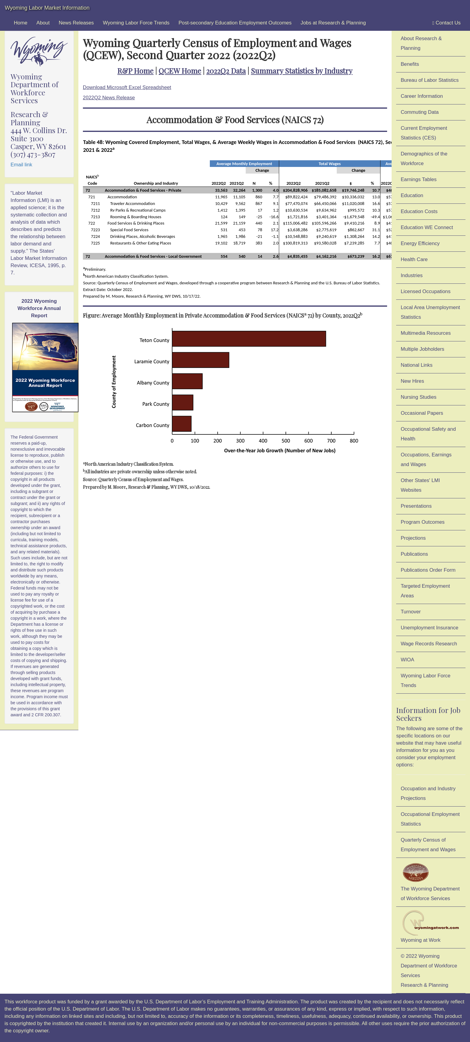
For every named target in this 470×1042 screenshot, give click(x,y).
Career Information (422, 96)
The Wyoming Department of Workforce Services (430, 881)
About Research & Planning (421, 43)
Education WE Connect (427, 227)
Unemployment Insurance (429, 628)
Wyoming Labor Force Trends (136, 23)
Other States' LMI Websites (420, 485)
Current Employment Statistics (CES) (424, 133)
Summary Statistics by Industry (301, 70)
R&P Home (135, 70)
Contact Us (446, 23)
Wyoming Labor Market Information (47, 8)
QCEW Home (180, 70)
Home (20, 23)
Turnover (411, 612)
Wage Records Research (429, 644)
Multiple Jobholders (422, 349)
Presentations (416, 506)
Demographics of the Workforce (424, 158)
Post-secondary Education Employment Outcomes (235, 23)
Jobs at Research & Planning (333, 23)
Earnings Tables (419, 179)
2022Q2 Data (226, 70)
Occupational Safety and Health (428, 434)
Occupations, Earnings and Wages (426, 459)
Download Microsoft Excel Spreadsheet (127, 87)
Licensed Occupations (425, 291)
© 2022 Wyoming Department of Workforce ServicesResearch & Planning (429, 970)
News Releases (76, 23)
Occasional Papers (422, 413)
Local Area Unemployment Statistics (430, 312)
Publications (414, 554)
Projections (413, 538)
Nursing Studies (418, 397)
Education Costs (419, 211)
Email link (21, 165)
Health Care (414, 259)
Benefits (410, 64)
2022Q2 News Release (109, 98)
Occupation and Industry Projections (428, 793)
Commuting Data (420, 112)
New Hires (412, 381)
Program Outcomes (422, 522)
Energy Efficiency (420, 243)
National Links (416, 365)
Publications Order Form (428, 570)
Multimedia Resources (426, 333)
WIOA (407, 660)
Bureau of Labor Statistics (430, 80)
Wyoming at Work (431, 926)
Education (412, 195)
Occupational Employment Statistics (430, 819)
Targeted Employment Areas (425, 591)
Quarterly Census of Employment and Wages (428, 844)
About (43, 23)
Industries (412, 275)
